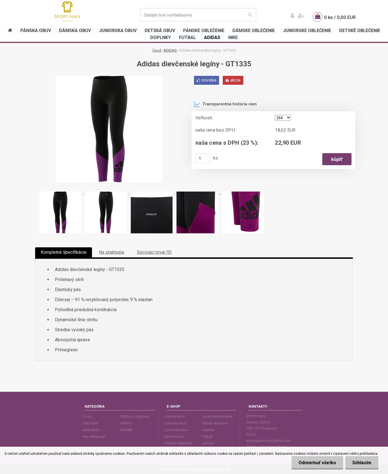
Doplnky (208, 430)
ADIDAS (170, 50)
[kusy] (202, 158)
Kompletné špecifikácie (63, 252)
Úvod (156, 50)
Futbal (207, 436)
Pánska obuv (174, 416)
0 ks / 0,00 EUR (340, 17)
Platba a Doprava (134, 416)
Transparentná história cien (225, 104)
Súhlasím (361, 462)
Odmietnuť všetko (317, 462)
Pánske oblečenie (177, 443)
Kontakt (126, 430)
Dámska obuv (175, 423)
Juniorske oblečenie (217, 416)
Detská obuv (174, 436)
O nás (87, 416)
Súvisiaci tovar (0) (154, 252)
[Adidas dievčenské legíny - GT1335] (109, 78)
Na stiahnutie (111, 252)
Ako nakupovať (94, 436)
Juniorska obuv (176, 430)
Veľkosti (126, 423)
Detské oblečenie (215, 423)
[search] (250, 14)
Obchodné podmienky (91, 426)
